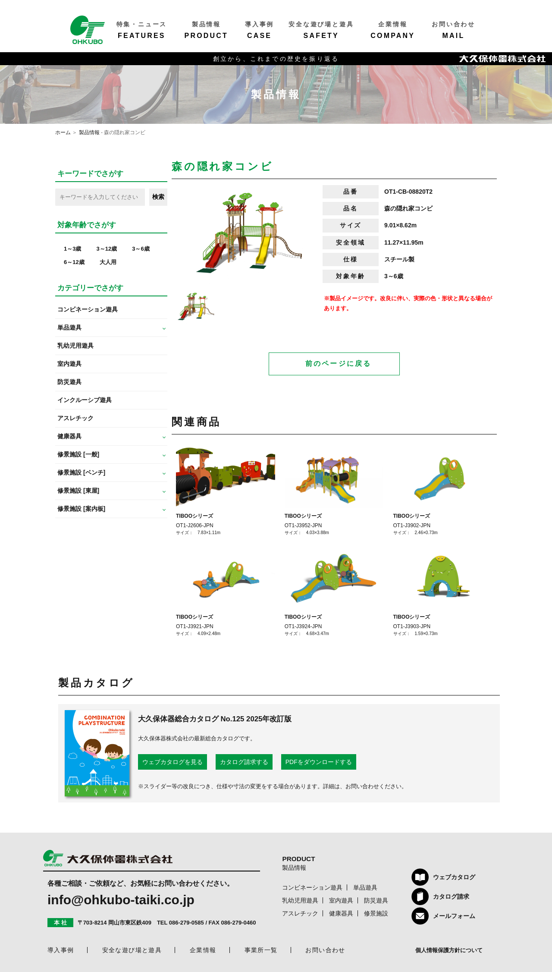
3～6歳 (140, 248)
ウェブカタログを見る (172, 761)
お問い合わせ (325, 950)
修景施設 (376, 913)
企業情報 (203, 950)
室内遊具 (69, 363)
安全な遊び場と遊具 (132, 950)
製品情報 (89, 132)
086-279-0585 (186, 923)
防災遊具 (69, 381)
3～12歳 (106, 248)
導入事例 (60, 950)
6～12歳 (74, 262)
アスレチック (75, 418)
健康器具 (341, 913)
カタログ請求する (244, 761)
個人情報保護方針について (449, 950)
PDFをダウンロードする (318, 761)
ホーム (63, 132)
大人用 (108, 262)
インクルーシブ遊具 (84, 399)
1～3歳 (72, 248)
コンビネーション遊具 (87, 309)
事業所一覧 (261, 950)
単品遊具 (365, 887)
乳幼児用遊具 (75, 345)
